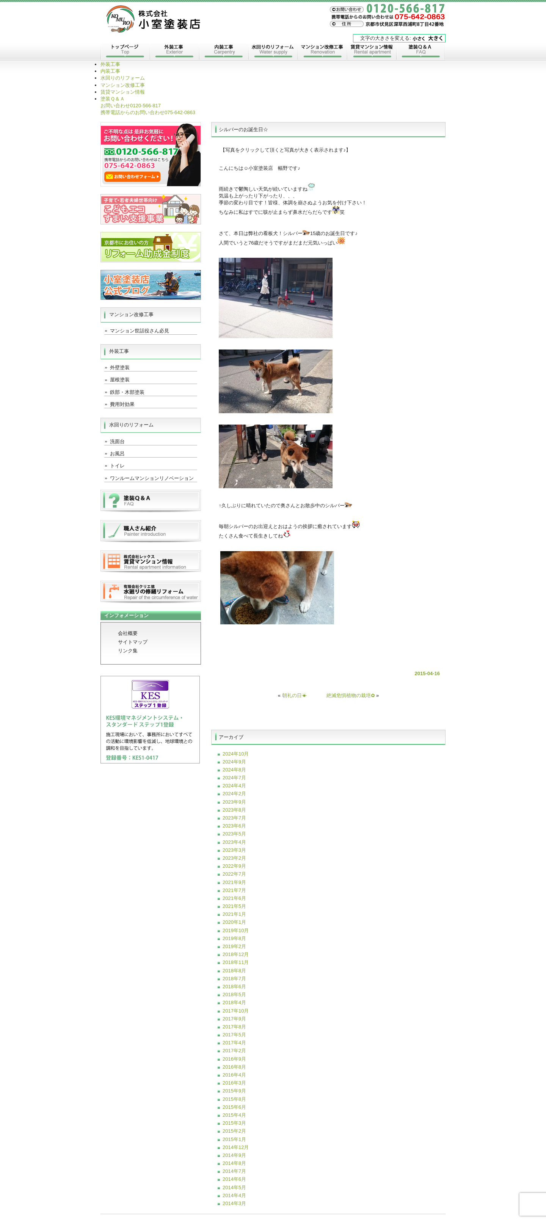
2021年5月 (234, 906)
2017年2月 (234, 1050)
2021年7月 (234, 890)
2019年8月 (234, 938)
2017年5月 (234, 1035)
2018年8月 (234, 970)
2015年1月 (234, 1139)
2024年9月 (234, 762)
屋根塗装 (120, 379)
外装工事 (174, 52)
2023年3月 (234, 850)
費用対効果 (122, 404)
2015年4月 (234, 1115)
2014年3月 (234, 1203)
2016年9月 (234, 1059)
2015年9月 (234, 1091)
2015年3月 (234, 1123)
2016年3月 (234, 1083)
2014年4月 (234, 1195)
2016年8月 (234, 1067)
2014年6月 (234, 1179)
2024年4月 (234, 785)
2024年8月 (234, 770)
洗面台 (117, 441)
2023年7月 (234, 818)
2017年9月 (234, 1019)
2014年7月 (234, 1171)
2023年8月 (234, 810)
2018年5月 (234, 994)
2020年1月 (234, 922)
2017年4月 (234, 1042)
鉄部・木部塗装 (127, 392)
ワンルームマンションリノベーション (152, 478)
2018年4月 (234, 1002)
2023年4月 (234, 842)
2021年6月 (234, 898)
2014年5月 (234, 1187)
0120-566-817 (130, 105)
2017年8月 (234, 1027)
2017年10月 (236, 1011)
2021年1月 (234, 914)
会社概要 (128, 633)
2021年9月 (234, 882)
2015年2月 (234, 1131)
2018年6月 (234, 986)
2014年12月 (236, 1147)
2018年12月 (236, 954)
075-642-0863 (147, 112)
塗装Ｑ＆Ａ (421, 52)
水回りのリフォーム (273, 52)
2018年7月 (234, 978)
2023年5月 (234, 834)
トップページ (125, 52)
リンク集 (128, 651)
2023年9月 (234, 802)
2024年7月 (234, 778)
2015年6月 (234, 1107)
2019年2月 (234, 946)
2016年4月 (234, 1075)
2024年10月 (236, 754)
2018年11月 (236, 962)
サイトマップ (132, 642)
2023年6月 (234, 826)
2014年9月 (234, 1155)
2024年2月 (234, 793)
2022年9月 (234, 866)
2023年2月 (234, 858)
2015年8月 (234, 1099)
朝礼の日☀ (294, 695)
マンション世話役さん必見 (139, 331)
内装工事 (223, 52)
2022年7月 (234, 874)
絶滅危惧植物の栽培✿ (350, 695)
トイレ (117, 466)
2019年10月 (236, 930)
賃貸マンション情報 (371, 52)
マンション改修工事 (322, 52)
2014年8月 (234, 1163)
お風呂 (117, 453)
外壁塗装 (120, 367)
